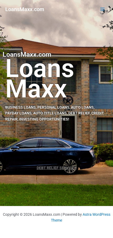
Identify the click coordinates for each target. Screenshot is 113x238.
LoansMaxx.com (24, 9)
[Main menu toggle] (102, 9)
